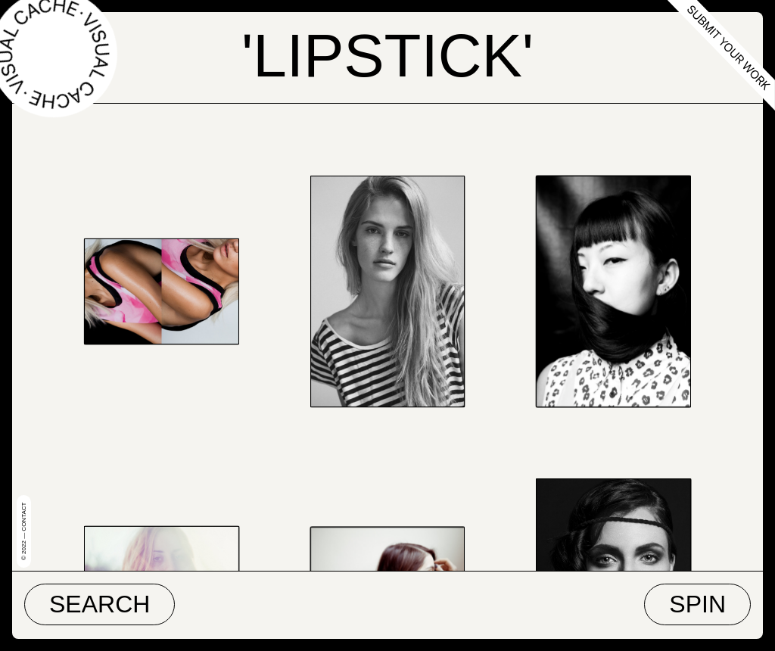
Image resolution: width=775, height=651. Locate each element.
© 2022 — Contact (23, 531)
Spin (697, 604)
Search (99, 604)
